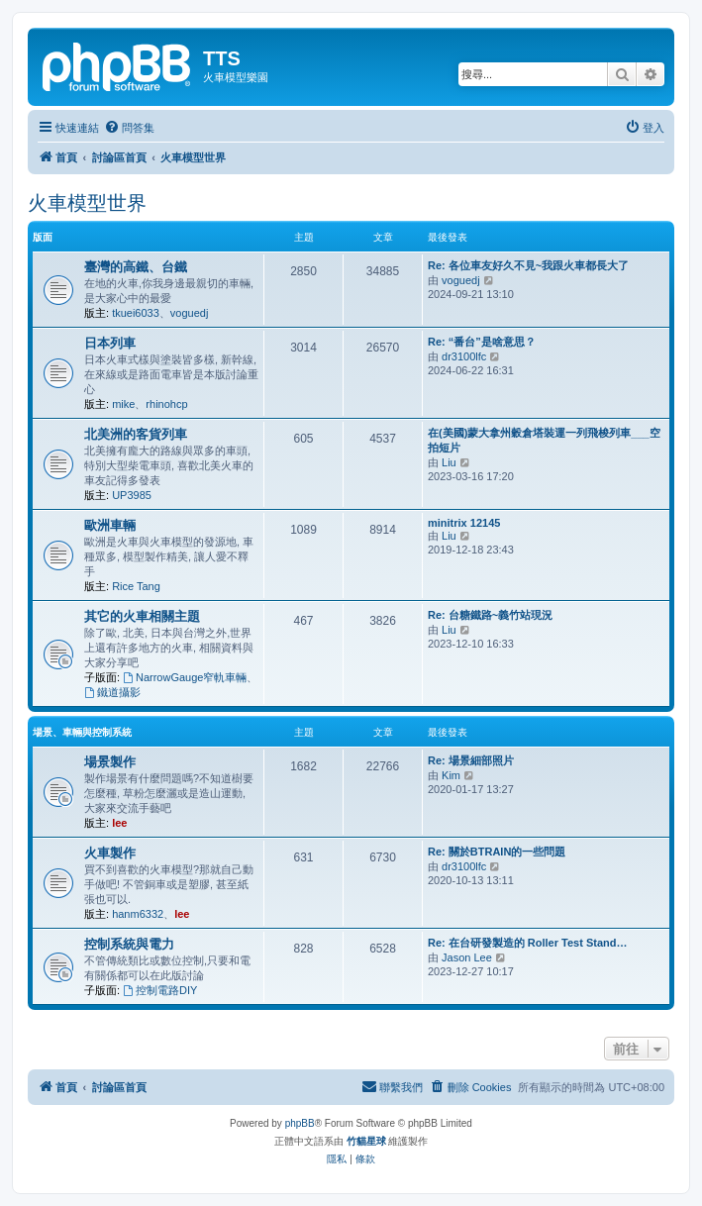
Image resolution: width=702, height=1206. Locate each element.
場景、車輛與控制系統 (82, 732)
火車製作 (110, 853)
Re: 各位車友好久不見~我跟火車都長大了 (528, 265)
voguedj (189, 313)
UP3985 (131, 495)
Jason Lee (467, 957)
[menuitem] (129, 128)
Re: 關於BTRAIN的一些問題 (496, 851)
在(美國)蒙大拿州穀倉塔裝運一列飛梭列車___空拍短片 (544, 440)
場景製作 (110, 761)
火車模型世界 (87, 203)
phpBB (300, 1123)
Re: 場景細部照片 (471, 760)
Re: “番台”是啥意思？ (482, 342)
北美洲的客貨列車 (135, 434)
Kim (451, 775)
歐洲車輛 (110, 525)
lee (119, 823)
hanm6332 (137, 914)
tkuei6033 (135, 313)
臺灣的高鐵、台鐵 (135, 266)
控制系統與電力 (129, 944)
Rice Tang (136, 586)
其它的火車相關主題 (142, 616)
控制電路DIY (160, 990)
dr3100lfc (464, 356)
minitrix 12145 (464, 523)
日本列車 (110, 343)
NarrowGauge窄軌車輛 (185, 677)
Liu (449, 462)
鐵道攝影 (112, 692)
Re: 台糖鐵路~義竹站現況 (490, 615)
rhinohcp (166, 404)
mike (123, 404)
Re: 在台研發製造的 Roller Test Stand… (527, 943)
